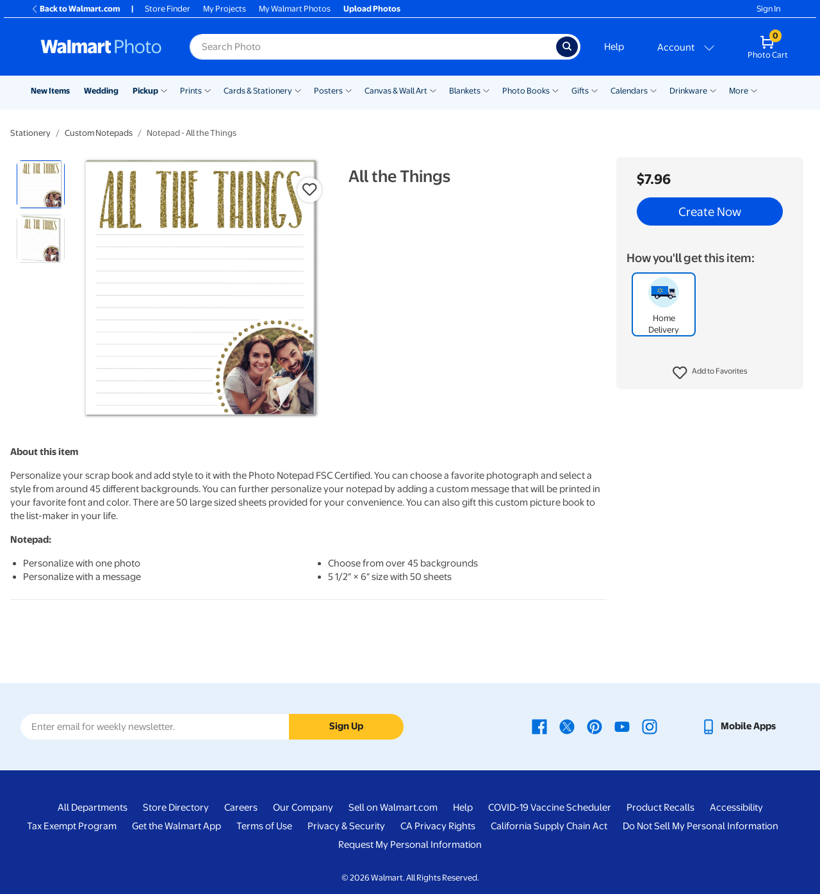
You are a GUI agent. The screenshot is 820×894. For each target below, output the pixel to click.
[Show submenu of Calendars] (653, 89)
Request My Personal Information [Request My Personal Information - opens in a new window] (410, 844)
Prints (191, 90)
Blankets (464, 90)
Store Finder (167, 8)
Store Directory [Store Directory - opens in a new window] (176, 807)
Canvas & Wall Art (396, 90)
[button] (710, 373)
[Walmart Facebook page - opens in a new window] (539, 726)
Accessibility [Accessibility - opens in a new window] (736, 807)
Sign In (768, 8)
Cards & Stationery (258, 90)
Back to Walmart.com (75, 8)
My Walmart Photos (295, 8)
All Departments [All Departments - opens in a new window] (92, 807)
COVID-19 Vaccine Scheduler (549, 807)
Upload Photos (371, 8)
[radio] (41, 184)
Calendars (629, 90)
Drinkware (688, 90)
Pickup (145, 90)
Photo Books (526, 90)
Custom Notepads (99, 133)
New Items (50, 90)
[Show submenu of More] (754, 89)
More (738, 90)
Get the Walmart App (176, 826)
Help (614, 47)
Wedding (101, 90)
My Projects (224, 8)
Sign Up (346, 726)
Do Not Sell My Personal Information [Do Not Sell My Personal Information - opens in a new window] (700, 826)
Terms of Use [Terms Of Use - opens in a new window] (264, 826)
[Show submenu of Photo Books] (555, 89)
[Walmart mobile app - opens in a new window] (738, 726)
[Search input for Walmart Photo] (373, 47)
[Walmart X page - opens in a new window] (567, 726)
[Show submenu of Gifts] (594, 89)
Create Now (709, 211)
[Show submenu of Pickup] (164, 89)
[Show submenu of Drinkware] (713, 89)
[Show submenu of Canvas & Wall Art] (433, 89)
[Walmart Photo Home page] (101, 46)
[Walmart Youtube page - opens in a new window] (622, 726)
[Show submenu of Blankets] (486, 89)
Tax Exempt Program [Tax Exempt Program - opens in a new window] (72, 826)
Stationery (30, 133)
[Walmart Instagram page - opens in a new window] (649, 726)
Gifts (580, 90)
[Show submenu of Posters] (348, 89)
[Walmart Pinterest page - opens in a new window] (594, 726)
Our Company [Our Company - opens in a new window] (303, 807)
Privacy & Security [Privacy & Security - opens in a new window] (346, 826)
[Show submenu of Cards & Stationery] (298, 89)
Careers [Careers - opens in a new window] (241, 807)
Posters (328, 90)
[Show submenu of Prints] (207, 89)
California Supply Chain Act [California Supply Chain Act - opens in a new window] (549, 826)
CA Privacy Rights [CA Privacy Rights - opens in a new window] (437, 826)
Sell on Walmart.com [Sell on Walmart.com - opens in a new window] (393, 807)
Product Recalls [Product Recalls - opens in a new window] (660, 807)
